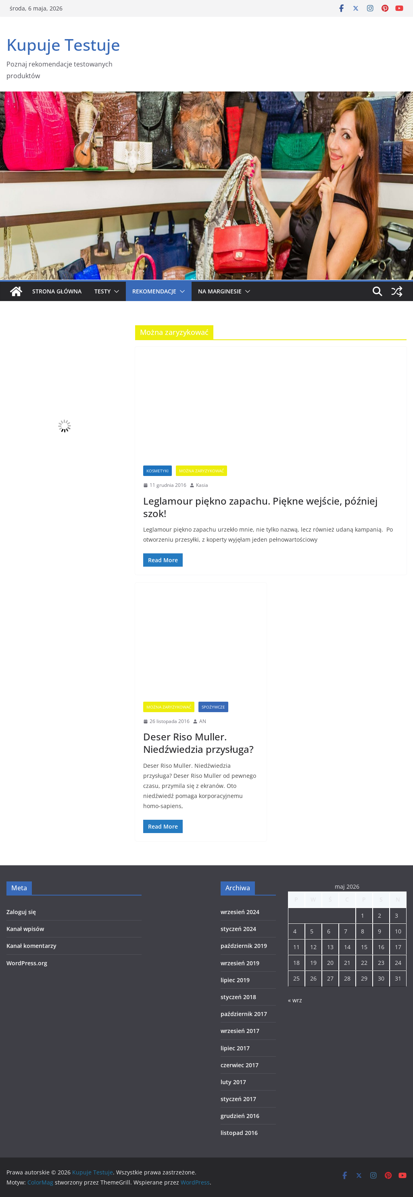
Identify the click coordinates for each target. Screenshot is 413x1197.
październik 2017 (244, 1014)
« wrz (295, 1000)
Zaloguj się (21, 912)
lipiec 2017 (235, 1048)
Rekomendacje (154, 291)
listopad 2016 (239, 1133)
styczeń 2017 (238, 1099)
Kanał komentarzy (31, 946)
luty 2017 (233, 1082)
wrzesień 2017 (240, 1031)
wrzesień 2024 (240, 912)
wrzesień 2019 (240, 963)
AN (202, 721)
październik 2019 (244, 946)
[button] (115, 291)
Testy (102, 291)
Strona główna (56, 291)
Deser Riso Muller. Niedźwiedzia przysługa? (198, 743)
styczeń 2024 (238, 929)
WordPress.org (26, 963)
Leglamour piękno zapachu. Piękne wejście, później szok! (260, 507)
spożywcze (213, 707)
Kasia (202, 485)
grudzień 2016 (240, 1116)
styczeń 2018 (238, 997)
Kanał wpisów (25, 929)
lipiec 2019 (235, 980)
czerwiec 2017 (240, 1065)
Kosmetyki (157, 471)
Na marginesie (220, 291)
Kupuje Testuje (63, 44)
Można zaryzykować (201, 471)
